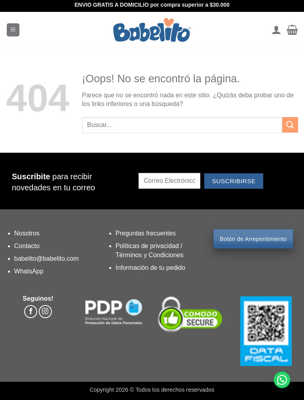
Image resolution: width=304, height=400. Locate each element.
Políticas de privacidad (148, 246)
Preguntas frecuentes (146, 233)
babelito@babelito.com (46, 258)
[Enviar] (290, 125)
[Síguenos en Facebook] (30, 311)
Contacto (27, 246)
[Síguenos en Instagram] (45, 311)
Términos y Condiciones (150, 255)
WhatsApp (29, 271)
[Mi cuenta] (276, 30)
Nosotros (27, 233)
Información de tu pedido (150, 267)
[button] (13, 29)
